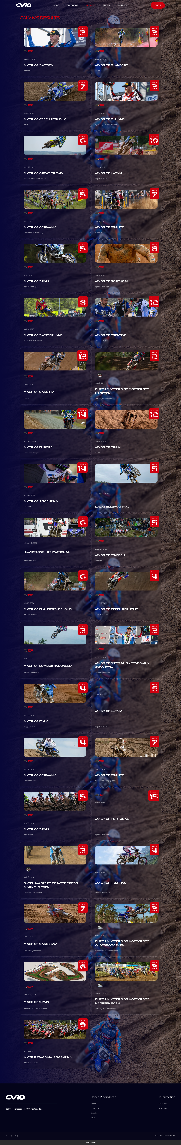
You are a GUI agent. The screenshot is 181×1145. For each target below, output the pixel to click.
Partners (123, 5)
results (90, 5)
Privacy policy (12, 1136)
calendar (72, 5)
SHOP (157, 5)
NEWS (56, 5)
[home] (23, 5)
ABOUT (106, 5)
